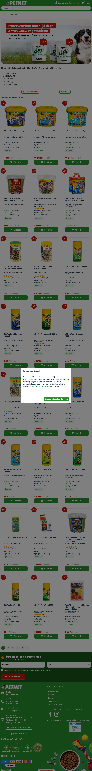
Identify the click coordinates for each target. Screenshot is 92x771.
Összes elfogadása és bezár (56, 399)
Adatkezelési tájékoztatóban (42, 386)
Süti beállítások (30, 391)
